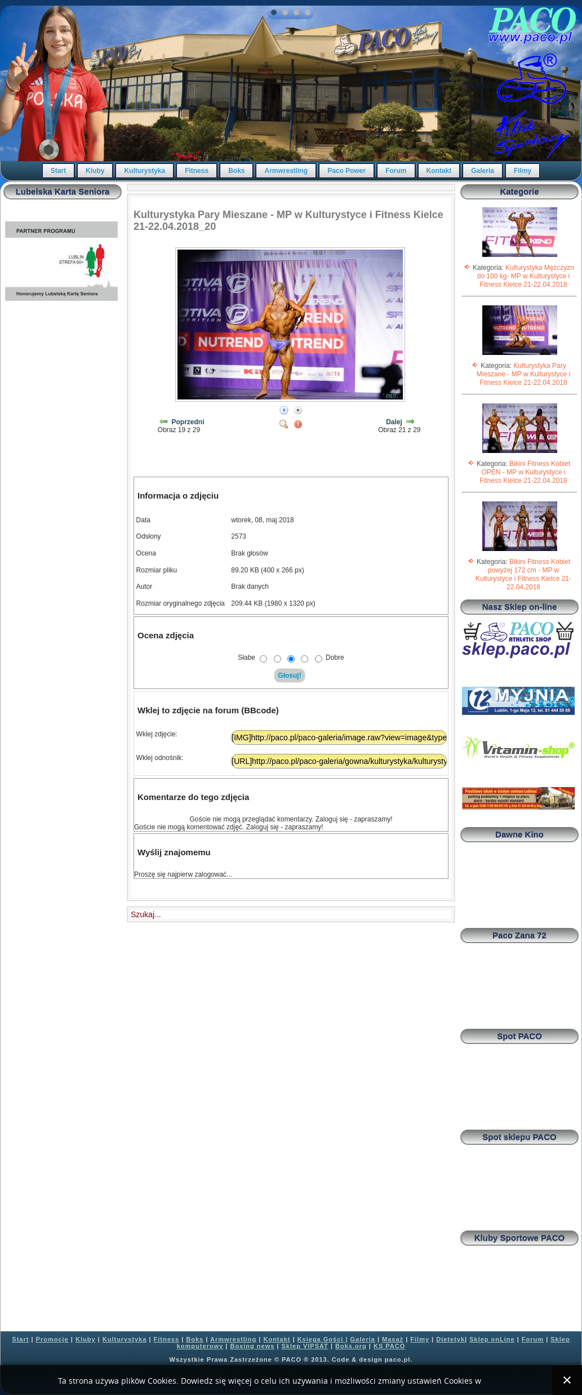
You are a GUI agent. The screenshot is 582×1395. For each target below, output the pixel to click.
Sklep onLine (491, 1339)
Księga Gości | (322, 1339)
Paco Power (346, 171)
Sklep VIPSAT (305, 1346)
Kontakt (439, 171)
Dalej (394, 422)
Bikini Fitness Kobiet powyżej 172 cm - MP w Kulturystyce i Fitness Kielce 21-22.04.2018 (523, 574)
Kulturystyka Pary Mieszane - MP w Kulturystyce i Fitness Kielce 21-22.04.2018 (524, 374)
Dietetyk (450, 1339)
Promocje (52, 1339)
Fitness (196, 171)
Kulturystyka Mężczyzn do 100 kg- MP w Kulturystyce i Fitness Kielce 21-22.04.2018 (525, 276)
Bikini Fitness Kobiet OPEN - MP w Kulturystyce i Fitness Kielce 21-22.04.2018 (524, 472)
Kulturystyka (144, 171)
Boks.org (351, 1346)
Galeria (482, 171)
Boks (236, 171)
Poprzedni (188, 422)
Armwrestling (286, 171)
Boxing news (252, 1346)
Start (58, 171)
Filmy (522, 171)
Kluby (95, 171)
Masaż (392, 1339)
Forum (395, 171)
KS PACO (389, 1346)
